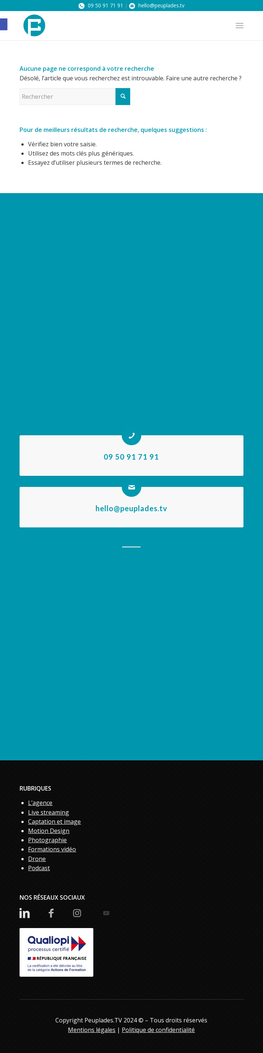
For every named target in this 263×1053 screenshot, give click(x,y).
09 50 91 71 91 (101, 5)
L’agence (40, 803)
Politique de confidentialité (158, 1030)
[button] (3, 24)
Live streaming (48, 812)
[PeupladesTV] (109, 25)
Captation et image (54, 821)
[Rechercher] (75, 96)
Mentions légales (91, 1030)
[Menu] (239, 25)
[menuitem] (239, 25)
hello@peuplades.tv (156, 5)
